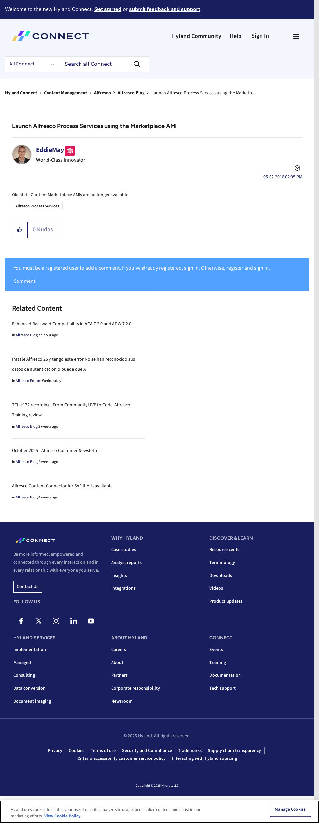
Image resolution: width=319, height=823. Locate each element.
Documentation (225, 675)
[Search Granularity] (31, 64)
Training (217, 662)
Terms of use (103, 750)
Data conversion (29, 688)
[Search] (103, 64)
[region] (159, 811)
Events (216, 649)
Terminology (222, 562)
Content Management (65, 93)
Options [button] (296, 169)
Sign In (260, 36)
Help (235, 36)
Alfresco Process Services (37, 206)
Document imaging (32, 701)
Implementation (29, 649)
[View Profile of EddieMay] (50, 149)
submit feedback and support (164, 9)
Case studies (123, 549)
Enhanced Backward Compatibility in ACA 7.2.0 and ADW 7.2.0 (71, 324)
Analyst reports (126, 562)
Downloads (220, 575)
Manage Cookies (290, 810)
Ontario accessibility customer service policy (121, 758)
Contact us (27, 587)
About (117, 662)
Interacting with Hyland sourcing (204, 758)
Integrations (123, 588)
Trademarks (190, 750)
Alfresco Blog (131, 93)
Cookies (76, 750)
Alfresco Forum (28, 381)
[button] (20, 230)
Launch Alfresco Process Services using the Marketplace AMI (94, 126)
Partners (119, 675)
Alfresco (102, 93)
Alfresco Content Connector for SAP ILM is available (62, 486)
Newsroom (122, 701)
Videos (216, 588)
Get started (107, 9)
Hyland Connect (21, 93)
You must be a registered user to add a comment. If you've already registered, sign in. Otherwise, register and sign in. (142, 268)
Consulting (24, 675)
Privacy (55, 750)
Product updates (225, 601)
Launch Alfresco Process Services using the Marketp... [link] (203, 93)
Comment (24, 281)
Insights (119, 575)
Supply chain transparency (234, 750)
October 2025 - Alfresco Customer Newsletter (56, 450)
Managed (22, 662)
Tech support (222, 688)
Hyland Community (196, 36)
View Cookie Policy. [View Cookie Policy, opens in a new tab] (62, 816)
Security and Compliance (147, 750)
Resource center (225, 549)
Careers (118, 649)
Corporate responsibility (135, 688)
